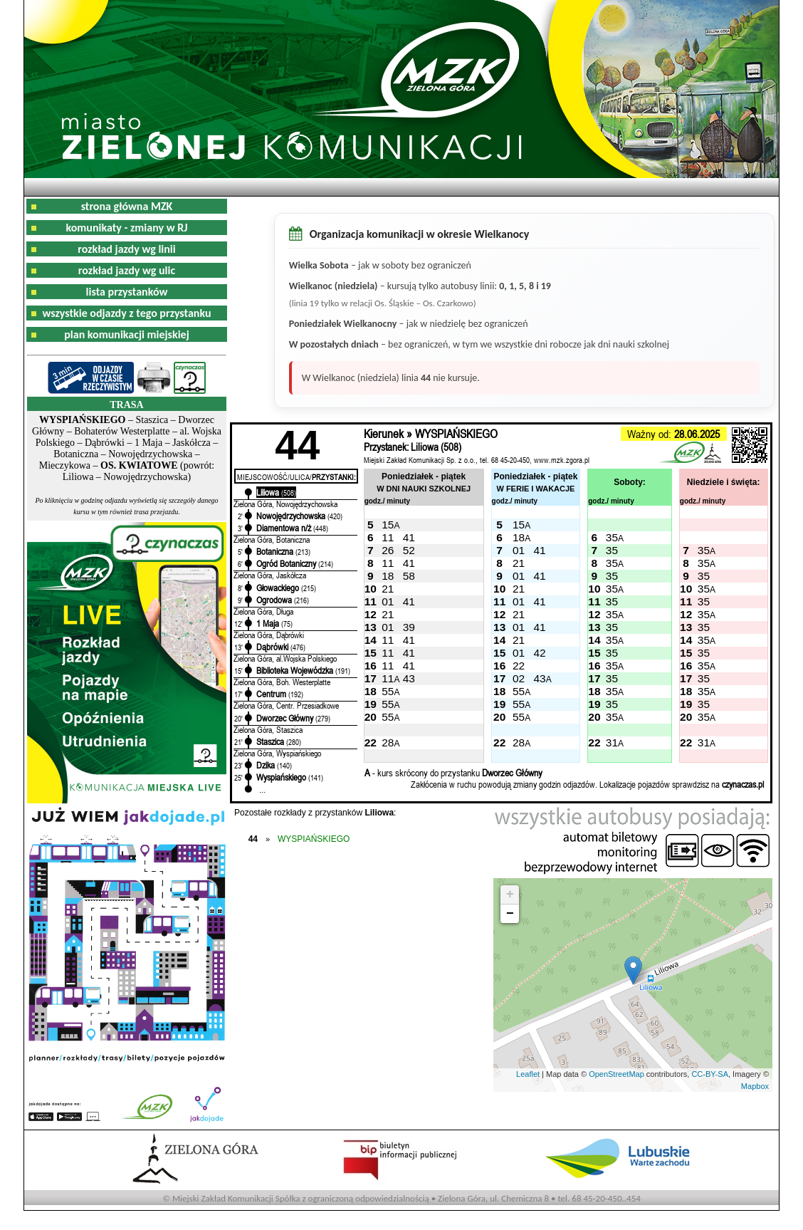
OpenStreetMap (616, 1074)
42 (539, 653)
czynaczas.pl (743, 784)
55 (388, 691)
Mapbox (755, 1086)
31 (612, 742)
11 (388, 537)
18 (519, 537)
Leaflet (528, 1074)
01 (519, 550)
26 (388, 550)
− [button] (510, 913)
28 (388, 742)
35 (612, 537)
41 (409, 537)
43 (409, 678)
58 (409, 576)
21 (519, 563)
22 (519, 666)
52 (409, 550)
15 (388, 524)
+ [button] (510, 894)
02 (519, 678)
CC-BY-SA (709, 1074)
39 (409, 627)
